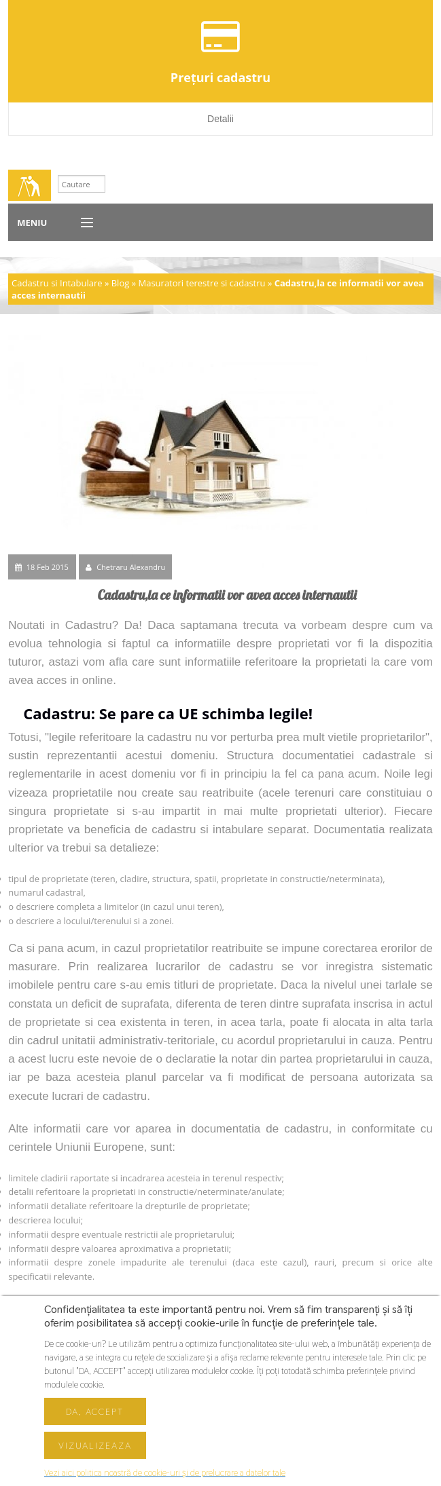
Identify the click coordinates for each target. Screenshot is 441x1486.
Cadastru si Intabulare (57, 283)
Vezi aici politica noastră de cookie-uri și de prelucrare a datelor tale (164, 1472)
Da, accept (95, 1411)
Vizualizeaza (95, 1445)
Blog (120, 283)
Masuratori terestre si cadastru (201, 283)
